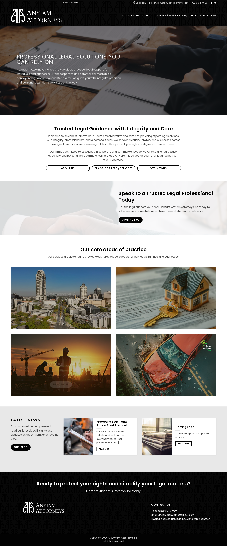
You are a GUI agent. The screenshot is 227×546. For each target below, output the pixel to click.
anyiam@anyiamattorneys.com (176, 515)
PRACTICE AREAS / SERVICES (163, 15)
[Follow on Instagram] (215, 3)
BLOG (194, 15)
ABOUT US (137, 15)
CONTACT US (208, 15)
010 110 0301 (170, 510)
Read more (104, 449)
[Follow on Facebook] (211, 3)
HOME (125, 15)
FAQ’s (185, 15)
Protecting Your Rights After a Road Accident (111, 423)
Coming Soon (184, 427)
